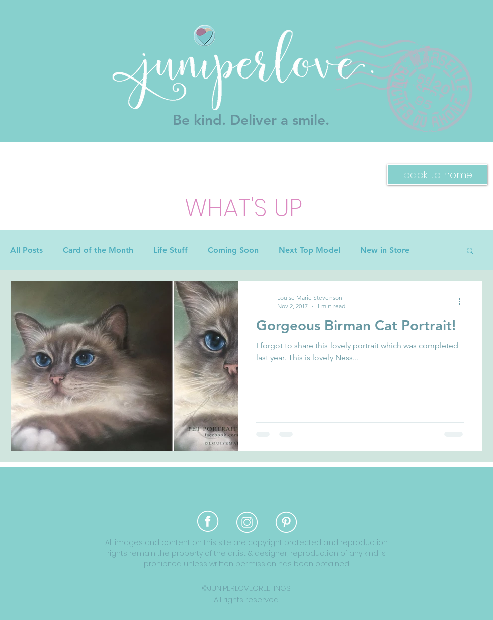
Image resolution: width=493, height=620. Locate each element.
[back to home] (437, 174)
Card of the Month (98, 250)
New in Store (384, 250)
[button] (470, 251)
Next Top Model (309, 250)
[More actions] (463, 301)
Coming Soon (233, 250)
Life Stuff (170, 250)
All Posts (26, 250)
